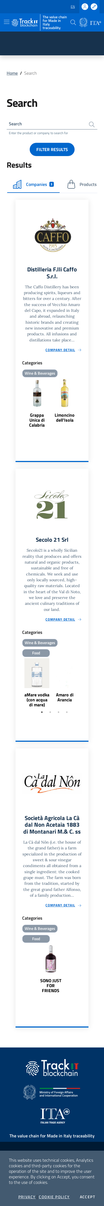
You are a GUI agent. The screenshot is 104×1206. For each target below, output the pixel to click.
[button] (73, 22)
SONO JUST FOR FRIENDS (50, 985)
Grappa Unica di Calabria (37, 420)
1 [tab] (42, 712)
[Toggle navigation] (6, 22)
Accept (87, 1197)
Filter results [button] (52, 149)
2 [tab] (50, 712)
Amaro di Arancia (64, 697)
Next (86, 683)
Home (12, 73)
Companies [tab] (33, 184)
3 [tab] (58, 712)
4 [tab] (67, 712)
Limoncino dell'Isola (65, 417)
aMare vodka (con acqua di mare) (36, 699)
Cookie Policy (54, 1197)
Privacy (27, 1197)
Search (15, 123)
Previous (18, 683)
